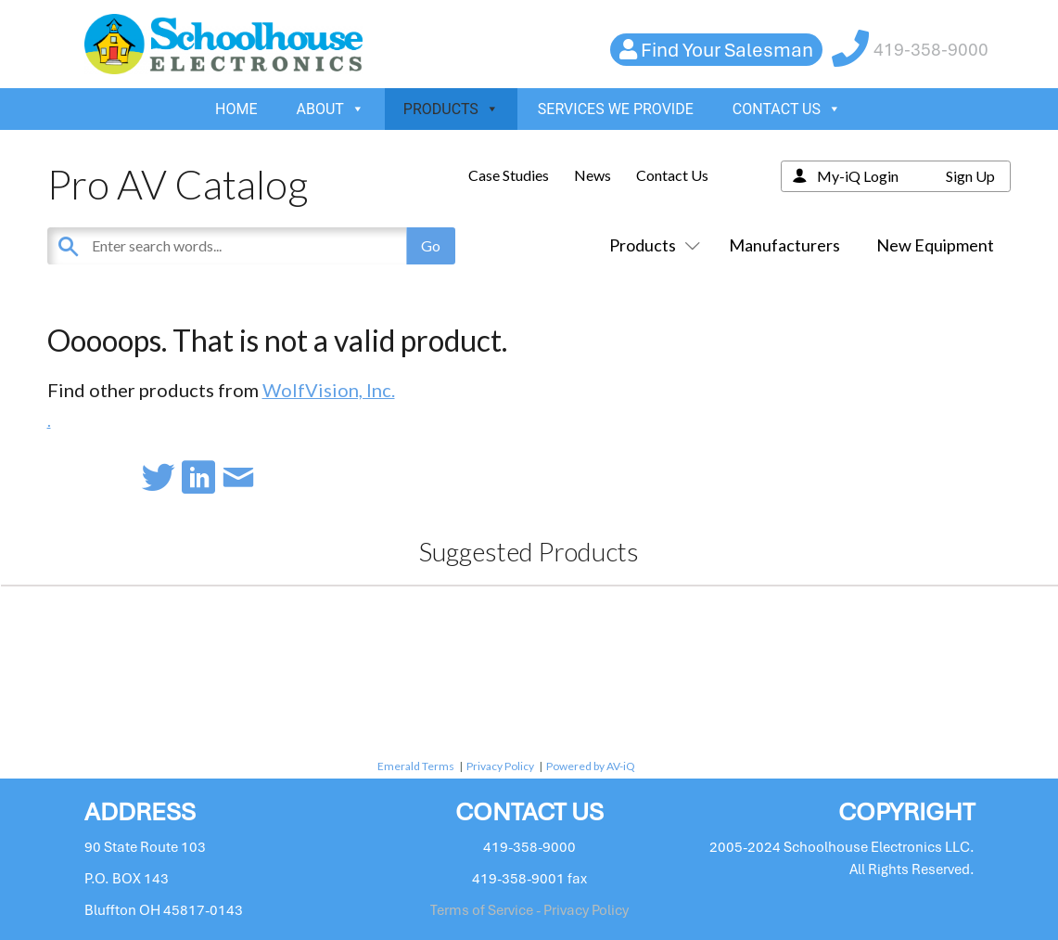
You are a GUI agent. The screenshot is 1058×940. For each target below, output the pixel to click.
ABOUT (330, 109)
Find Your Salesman (727, 49)
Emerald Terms (415, 766)
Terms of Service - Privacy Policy (529, 910)
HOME (236, 109)
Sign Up (970, 176)
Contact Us (672, 175)
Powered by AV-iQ (590, 766)
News (592, 175)
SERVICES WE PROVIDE (616, 109)
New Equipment (935, 245)
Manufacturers (784, 245)
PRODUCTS (451, 109)
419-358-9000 (930, 49)
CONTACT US (787, 109)
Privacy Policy (500, 766)
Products (651, 245)
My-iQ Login (858, 176)
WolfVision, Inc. (328, 390)
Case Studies (508, 175)
